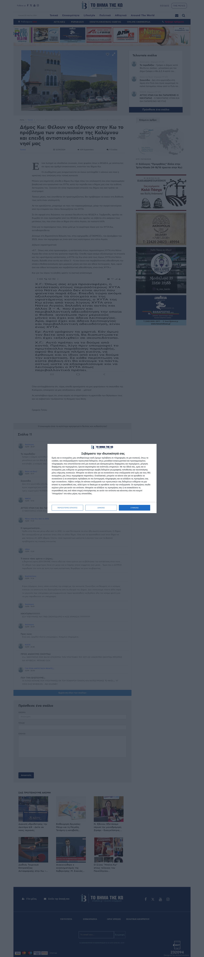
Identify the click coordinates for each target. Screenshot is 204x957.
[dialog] (102, 478)
